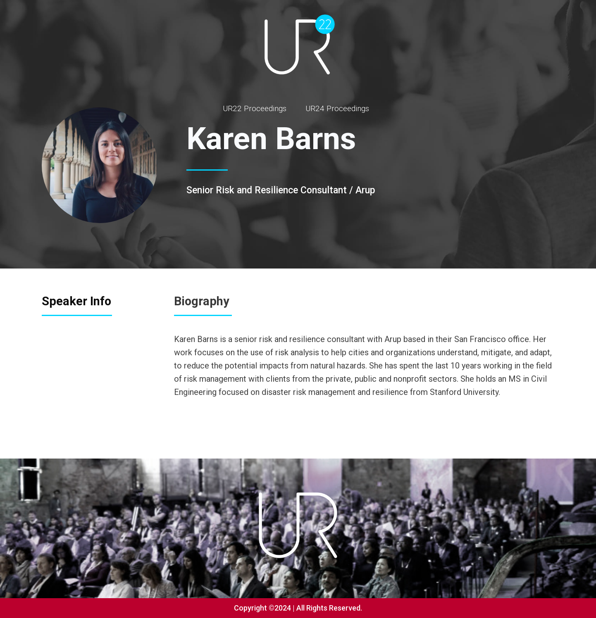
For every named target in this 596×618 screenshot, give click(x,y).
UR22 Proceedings (254, 108)
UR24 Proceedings (337, 108)
